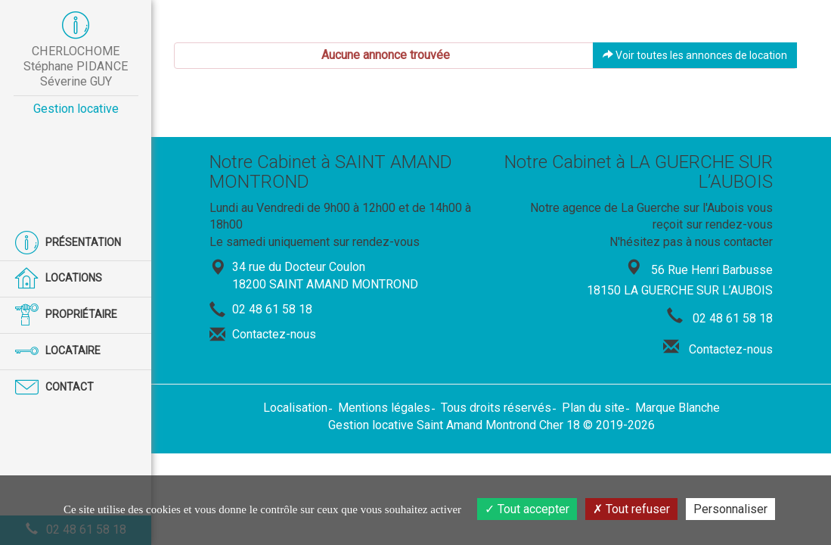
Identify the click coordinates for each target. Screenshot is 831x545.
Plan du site (593, 407)
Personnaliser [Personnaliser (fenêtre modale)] (730, 509)
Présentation (68, 243)
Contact (54, 388)
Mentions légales (384, 407)
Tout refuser (631, 509)
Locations (58, 279)
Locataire (58, 351)
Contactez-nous (274, 334)
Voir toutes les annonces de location (695, 55)
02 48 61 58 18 (272, 309)
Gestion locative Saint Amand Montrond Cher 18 (454, 425)
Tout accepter (527, 509)
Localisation (295, 407)
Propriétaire (66, 315)
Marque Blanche (677, 407)
